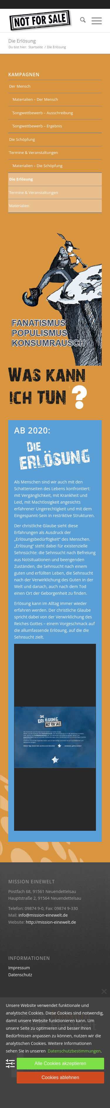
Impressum (19, 967)
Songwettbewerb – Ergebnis (37, 126)
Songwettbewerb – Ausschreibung (43, 112)
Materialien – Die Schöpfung (37, 165)
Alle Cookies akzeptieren (60, 1063)
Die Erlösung (22, 41)
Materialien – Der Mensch (35, 99)
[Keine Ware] (45, 20)
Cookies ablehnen (60, 1077)
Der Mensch (20, 86)
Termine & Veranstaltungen (33, 152)
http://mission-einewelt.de (51, 922)
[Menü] (94, 20)
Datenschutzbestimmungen (74, 1051)
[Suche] (80, 20)
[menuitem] (80, 20)
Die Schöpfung (22, 139)
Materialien (19, 205)
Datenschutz (20, 974)
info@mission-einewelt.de (43, 915)
